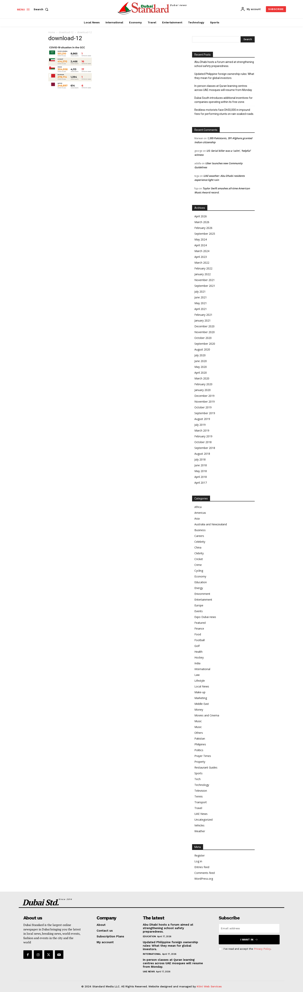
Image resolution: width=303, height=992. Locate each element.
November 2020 (204, 332)
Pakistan (199, 738)
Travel (198, 808)
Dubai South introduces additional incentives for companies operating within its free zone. (223, 99)
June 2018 (200, 465)
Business (200, 530)
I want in (249, 939)
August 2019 (202, 419)
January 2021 (202, 320)
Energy (198, 588)
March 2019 (201, 430)
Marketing (200, 698)
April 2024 (200, 245)
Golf (197, 646)
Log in (198, 861)
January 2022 (202, 274)
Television (200, 790)
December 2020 (204, 326)
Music (198, 721)
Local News (201, 686)
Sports (198, 773)
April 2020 (200, 372)
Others (198, 733)
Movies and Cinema (206, 715)
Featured (200, 623)
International (202, 669)
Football (199, 640)
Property (199, 761)
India (197, 663)
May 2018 (200, 471)
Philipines (200, 744)
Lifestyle (199, 680)
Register (199, 855)
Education (200, 582)
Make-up (199, 692)
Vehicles (199, 825)
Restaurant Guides (205, 767)
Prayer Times (202, 756)
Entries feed (201, 867)
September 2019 (204, 413)
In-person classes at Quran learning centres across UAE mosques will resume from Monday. (223, 87)
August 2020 (202, 349)
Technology (201, 785)
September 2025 (204, 233)
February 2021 (203, 315)
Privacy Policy (262, 948)
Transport (200, 802)
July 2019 (200, 425)
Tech (197, 779)
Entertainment (203, 599)
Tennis (198, 796)
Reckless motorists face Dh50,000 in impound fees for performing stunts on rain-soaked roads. (224, 111)
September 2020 (204, 343)
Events (198, 611)
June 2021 (200, 297)
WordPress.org (203, 878)
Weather (199, 831)
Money (198, 709)
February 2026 (203, 228)
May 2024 (200, 239)
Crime (198, 565)
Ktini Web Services (209, 986)
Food (197, 634)
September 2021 (204, 286)
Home (51, 32)
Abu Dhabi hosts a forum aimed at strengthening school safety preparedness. (224, 64)
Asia (197, 518)
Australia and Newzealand (210, 524)
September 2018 (204, 448)
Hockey (199, 657)
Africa (198, 507)
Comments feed (204, 873)
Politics (198, 750)
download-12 (66, 32)
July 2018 (200, 459)
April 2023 (200, 257)
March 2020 (201, 378)
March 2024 (201, 251)
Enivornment (202, 594)
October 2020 (203, 338)
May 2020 (200, 367)
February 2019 (203, 436)
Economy (200, 576)
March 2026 (201, 222)
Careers (199, 536)
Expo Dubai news (205, 617)
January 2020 (202, 390)
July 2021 (200, 291)
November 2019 (204, 401)
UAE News (201, 814)
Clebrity (199, 553)
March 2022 (201, 262)
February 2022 (203, 268)
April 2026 (200, 216)
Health (198, 651)
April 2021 (200, 309)
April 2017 (200, 482)
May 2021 (200, 303)
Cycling (198, 570)
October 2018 (203, 442)
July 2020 (200, 355)
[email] (249, 928)
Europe (198, 605)
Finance (199, 628)
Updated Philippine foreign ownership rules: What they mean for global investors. (224, 76)
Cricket (198, 559)
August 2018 (202, 453)
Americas (200, 513)
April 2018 (200, 477)
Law (197, 675)
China (197, 547)
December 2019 (204, 396)
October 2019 (203, 407)
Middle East (201, 704)
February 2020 (203, 384)
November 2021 (204, 280)
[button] (42, 9)
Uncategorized (203, 819)
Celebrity (199, 541)
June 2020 (200, 361)
